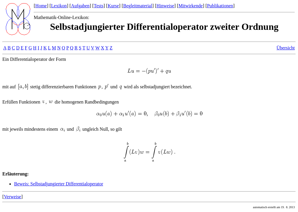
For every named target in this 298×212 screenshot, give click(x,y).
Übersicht (286, 47)
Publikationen (220, 5)
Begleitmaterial (137, 5)
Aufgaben (80, 5)
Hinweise (165, 5)
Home (41, 5)
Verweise (12, 196)
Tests (99, 5)
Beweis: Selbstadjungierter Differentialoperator (58, 183)
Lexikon (59, 5)
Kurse (113, 5)
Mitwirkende (190, 5)
